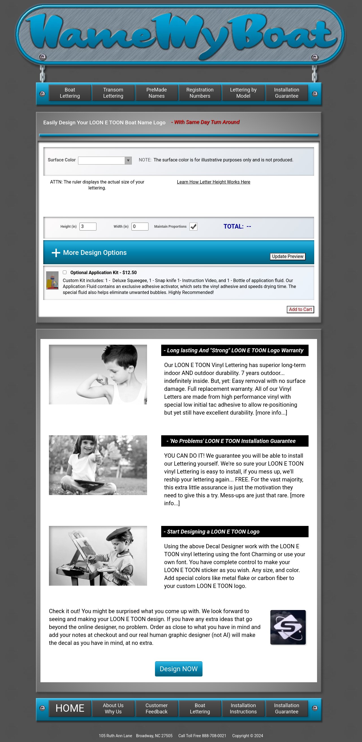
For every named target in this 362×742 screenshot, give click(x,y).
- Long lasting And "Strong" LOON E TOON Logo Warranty (233, 350)
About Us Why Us (113, 708)
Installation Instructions (243, 708)
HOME (69, 708)
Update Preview (287, 256)
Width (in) (121, 227)
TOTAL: (234, 226)
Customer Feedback (157, 708)
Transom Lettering (113, 93)
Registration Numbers (200, 93)
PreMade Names (156, 93)
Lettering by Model (243, 93)
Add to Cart (300, 309)
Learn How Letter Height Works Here (213, 182)
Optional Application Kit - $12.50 (103, 272)
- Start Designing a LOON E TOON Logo (211, 531)
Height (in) (69, 227)
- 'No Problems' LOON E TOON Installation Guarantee (231, 441)
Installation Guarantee (286, 93)
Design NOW (179, 669)
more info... (271, 412)
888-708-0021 (214, 736)
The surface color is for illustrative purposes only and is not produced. (223, 160)
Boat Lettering (70, 93)
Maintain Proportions (170, 227)
